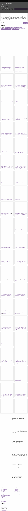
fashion (18, 119)
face (18, 101)
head (19, 101)
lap (25, 279)
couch (11, 85)
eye (3, 85)
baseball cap (17, 328)
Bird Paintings (3, 500)
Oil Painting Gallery (4, 489)
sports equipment (17, 279)
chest (11, 262)
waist (9, 261)
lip (3, 360)
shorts (16, 67)
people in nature (23, 151)
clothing (16, 118)
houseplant (7, 395)
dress (9, 167)
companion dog (19, 134)
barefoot (19, 380)
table (22, 182)
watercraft (22, 67)
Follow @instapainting (4, 510)
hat (19, 68)
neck (7, 261)
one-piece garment (20, 343)
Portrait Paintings (3, 491)
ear (3, 279)
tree (8, 101)
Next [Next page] (6, 31)
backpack (2, 104)
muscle (19, 199)
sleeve (2, 214)
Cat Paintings (3, 497)
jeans (17, 229)
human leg (4, 313)
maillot (10, 379)
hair (15, 410)
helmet (21, 166)
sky (3, 133)
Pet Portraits (3, 490)
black (2, 279)
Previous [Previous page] (3, 31)
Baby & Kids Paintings (4, 492)
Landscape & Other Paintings (5, 495)
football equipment (22, 168)
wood (4, 329)
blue (20, 262)
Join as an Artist (3, 501)
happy (9, 85)
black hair (23, 247)
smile (7, 85)
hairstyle (4, 118)
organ (16, 119)
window (16, 362)
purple (25, 118)
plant (6, 101)
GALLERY (2, 6)
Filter (25, 23)
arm (10, 67)
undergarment (8, 262)
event (11, 232)
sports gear (22, 167)
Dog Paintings (3, 496)
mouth (7, 360)
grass (18, 168)
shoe (21, 101)
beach (9, 133)
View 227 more (21, 29)
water (2, 67)
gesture (9, 134)
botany (2, 167)
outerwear (6, 166)
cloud (21, 213)
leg (25, 67)
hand (4, 67)
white (7, 213)
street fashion (23, 86)
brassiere (9, 68)
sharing (24, 182)
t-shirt (10, 135)
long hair (23, 87)
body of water (17, 363)
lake (20, 68)
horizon (7, 135)
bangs (21, 87)
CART (2, 11)
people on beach (3, 68)
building (16, 361)
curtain (5, 119)
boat (20, 67)
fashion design (17, 87)
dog (15, 133)
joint (2, 118)
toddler (2, 86)
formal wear (8, 232)
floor (16, 134)
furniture (18, 182)
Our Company (16, 489)
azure (7, 133)
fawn (23, 134)
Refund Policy (16, 492)
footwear (2, 101)
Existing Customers (4, 507)
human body (18, 85)
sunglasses (9, 182)
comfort (2, 119)
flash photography (23, 85)
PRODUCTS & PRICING (5, 8)
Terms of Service (17, 491)
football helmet (17, 166)
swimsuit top (7, 67)
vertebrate (16, 68)
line (17, 395)
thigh (4, 86)
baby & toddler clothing (9, 247)
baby (6, 246)
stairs (22, 133)
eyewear (24, 395)
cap (25, 327)
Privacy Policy (16, 490)
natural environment (20, 152)
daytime (16, 394)
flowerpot (4, 395)
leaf (1, 395)
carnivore (19, 133)
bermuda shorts (3, 135)
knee (18, 86)
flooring (24, 133)
